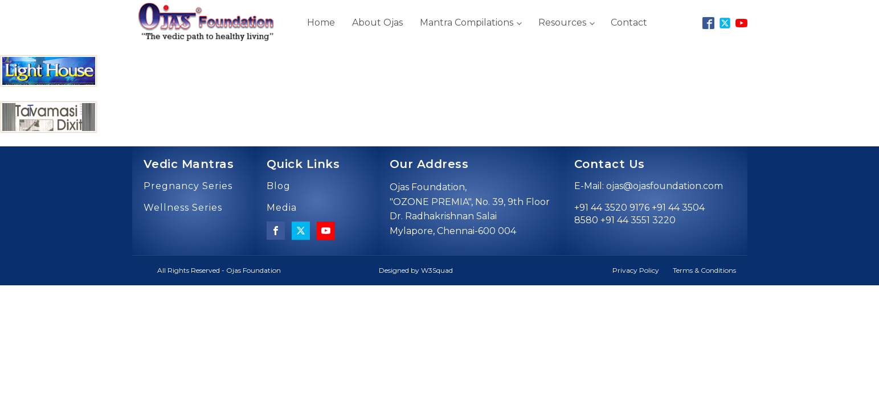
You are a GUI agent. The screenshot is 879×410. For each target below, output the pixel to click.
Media (282, 208)
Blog (279, 186)
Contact (629, 22)
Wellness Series (183, 208)
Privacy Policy (635, 270)
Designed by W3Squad (416, 270)
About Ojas (377, 22)
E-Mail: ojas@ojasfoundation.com (648, 186)
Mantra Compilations (466, 22)
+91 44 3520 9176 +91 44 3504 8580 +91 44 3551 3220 (639, 214)
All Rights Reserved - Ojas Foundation (219, 270)
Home (321, 22)
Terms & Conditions (704, 270)
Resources (562, 22)
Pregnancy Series (188, 186)
